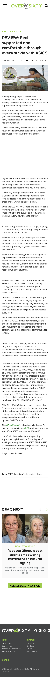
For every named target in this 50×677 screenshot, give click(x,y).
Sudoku (30, 646)
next (46, 510)
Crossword (32, 643)
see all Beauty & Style (25, 586)
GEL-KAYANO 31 (14, 425)
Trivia (29, 649)
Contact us (7, 646)
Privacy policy (8, 651)
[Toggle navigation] (5, 6)
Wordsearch (33, 651)
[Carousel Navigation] (43, 510)
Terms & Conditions (11, 649)
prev (41, 510)
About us (6, 643)
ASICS (26, 428)
